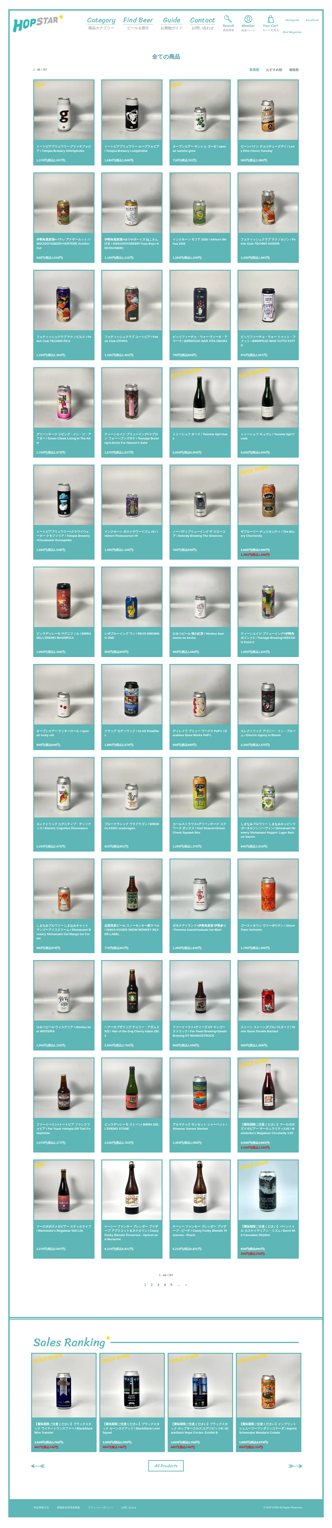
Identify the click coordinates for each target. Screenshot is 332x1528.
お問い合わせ (202, 22)
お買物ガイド (171, 22)
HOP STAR (41, 28)
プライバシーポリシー (100, 1508)
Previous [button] (35, 1465)
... (178, 1285)
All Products (166, 1466)
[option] (64, 1402)
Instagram (292, 20)
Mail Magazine (292, 32)
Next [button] (291, 1465)
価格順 (294, 70)
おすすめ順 (274, 70)
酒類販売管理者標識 (68, 1508)
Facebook (312, 20)
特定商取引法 (41, 1508)
